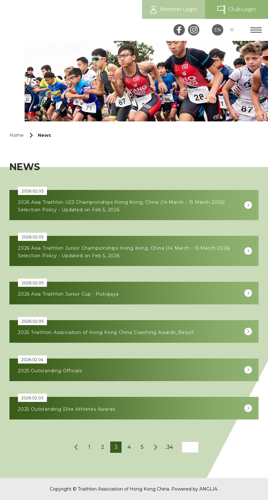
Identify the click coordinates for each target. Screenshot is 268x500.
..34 (169, 447)
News (44, 135)
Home (16, 135)
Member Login (178, 9)
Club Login (242, 9)
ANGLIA (208, 489)
